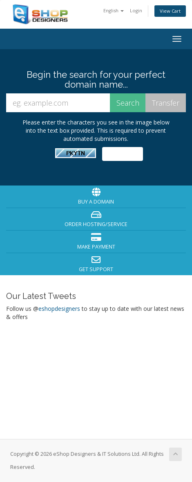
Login (136, 10)
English (113, 10)
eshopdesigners (59, 308)
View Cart (170, 11)
